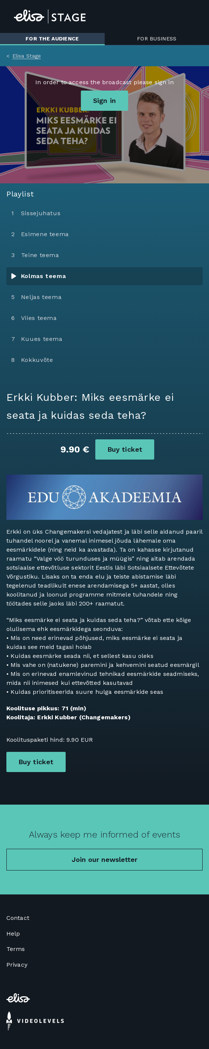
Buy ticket (125, 449)
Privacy (16, 964)
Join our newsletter (104, 859)
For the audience (52, 39)
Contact (17, 917)
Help (13, 933)
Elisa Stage (26, 56)
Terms (15, 948)
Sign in (104, 100)
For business (156, 39)
